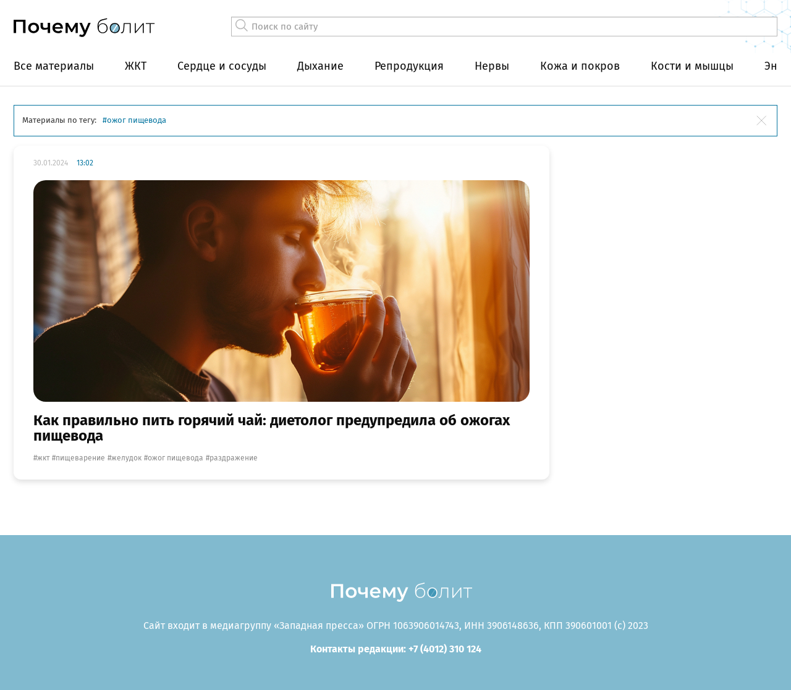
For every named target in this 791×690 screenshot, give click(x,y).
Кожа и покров (580, 66)
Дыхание (320, 66)
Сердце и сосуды (221, 66)
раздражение (233, 458)
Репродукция (409, 66)
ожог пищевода (175, 458)
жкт (43, 458)
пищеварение (80, 458)
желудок (126, 458)
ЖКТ (135, 66)
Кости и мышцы (692, 66)
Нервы (492, 66)
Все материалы (54, 66)
